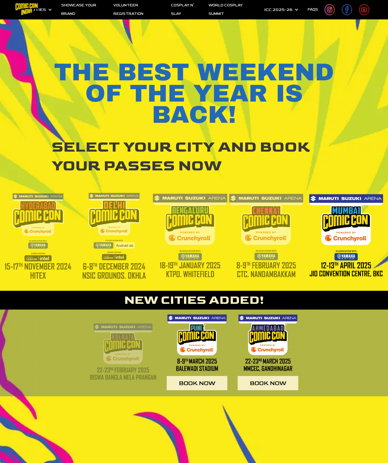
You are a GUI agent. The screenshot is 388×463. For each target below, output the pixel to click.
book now (197, 383)
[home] (27, 9)
